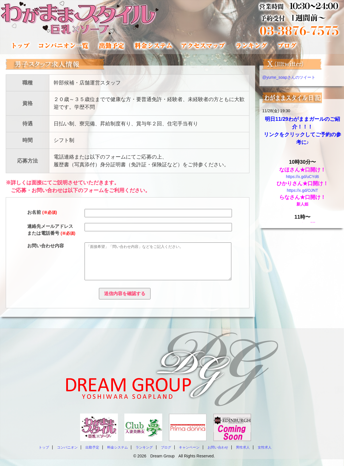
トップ (21, 45)
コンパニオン (67, 454)
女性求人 (264, 454)
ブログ (166, 454)
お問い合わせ (218, 454)
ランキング (251, 45)
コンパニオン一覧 (63, 45)
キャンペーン (189, 454)
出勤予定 (111, 45)
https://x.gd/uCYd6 (302, 176)
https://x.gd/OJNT (302, 190)
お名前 (42, 212)
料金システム (153, 45)
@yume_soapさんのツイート (288, 77)
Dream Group (162, 463)
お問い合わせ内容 (45, 245)
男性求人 (243, 454)
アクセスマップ (203, 45)
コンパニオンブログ (287, 45)
